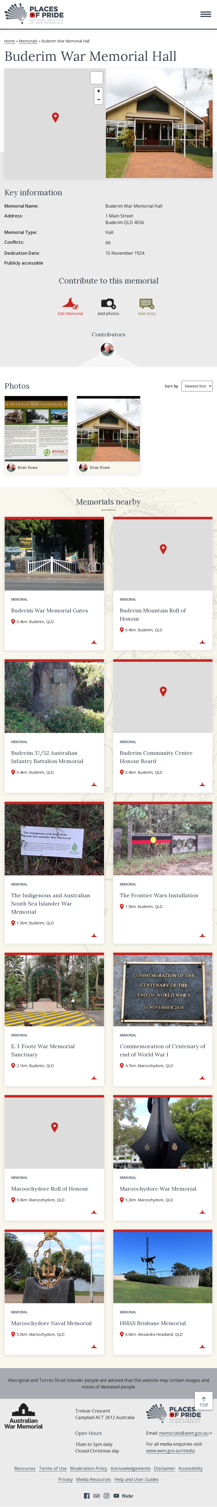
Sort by (171, 386)
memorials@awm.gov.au (185, 1433)
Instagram (106, 1495)
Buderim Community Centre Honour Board (156, 756)
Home (9, 41)
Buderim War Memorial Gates (49, 610)
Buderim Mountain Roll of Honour (153, 614)
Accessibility (190, 1468)
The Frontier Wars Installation (159, 895)
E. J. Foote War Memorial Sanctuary (43, 1050)
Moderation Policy (88, 1468)
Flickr (128, 1495)
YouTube (116, 1495)
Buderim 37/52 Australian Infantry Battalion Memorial (47, 756)
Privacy (65, 1479)
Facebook (86, 1495)
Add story (147, 313)
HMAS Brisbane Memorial (153, 1323)
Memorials (28, 41)
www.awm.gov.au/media (170, 1451)
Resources (25, 1468)
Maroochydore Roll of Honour (49, 1188)
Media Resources (93, 1479)
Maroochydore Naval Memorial (51, 1323)
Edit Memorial (70, 313)
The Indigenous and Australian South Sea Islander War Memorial (50, 903)
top (204, 1405)
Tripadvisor (96, 1495)
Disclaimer (164, 1468)
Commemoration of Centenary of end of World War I (163, 1050)
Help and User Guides (136, 1479)
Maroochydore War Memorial (158, 1188)
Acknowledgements (131, 1468)
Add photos (108, 313)
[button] (206, 14)
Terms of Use (53, 1468)
